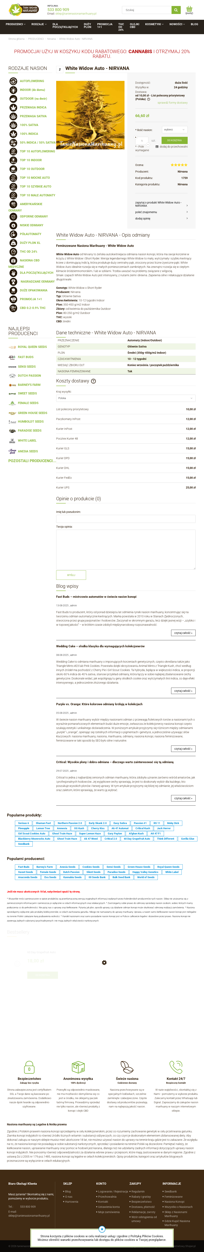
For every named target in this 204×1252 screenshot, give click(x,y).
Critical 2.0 (111, 838)
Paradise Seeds (117, 872)
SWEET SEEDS (22, 393)
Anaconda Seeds (27, 877)
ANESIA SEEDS (23, 451)
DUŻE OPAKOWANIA (27, 290)
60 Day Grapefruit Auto (137, 838)
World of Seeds (146, 877)
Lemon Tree (43, 828)
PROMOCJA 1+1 (25, 299)
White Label (171, 872)
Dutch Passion (71, 872)
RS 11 (157, 823)
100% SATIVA (23, 125)
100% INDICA (23, 134)
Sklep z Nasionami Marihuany (176, 1214)
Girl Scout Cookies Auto (31, 833)
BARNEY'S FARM (24, 385)
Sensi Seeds (114, 866)
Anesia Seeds (68, 866)
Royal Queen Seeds (168, 866)
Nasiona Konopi (174, 1201)
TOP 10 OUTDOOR (26, 169)
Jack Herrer (164, 828)
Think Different (165, 838)
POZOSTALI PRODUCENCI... (32, 461)
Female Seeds (48, 872)
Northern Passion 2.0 (70, 823)
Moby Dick (173, 823)
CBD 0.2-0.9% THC (27, 308)
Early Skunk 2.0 (98, 823)
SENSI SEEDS (22, 366)
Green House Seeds (139, 866)
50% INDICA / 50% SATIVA (32, 142)
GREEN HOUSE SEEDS (27, 413)
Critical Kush (142, 828)
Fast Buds (23, 866)
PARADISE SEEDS (24, 430)
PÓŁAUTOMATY (24, 234)
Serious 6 (23, 823)
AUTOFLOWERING (26, 81)
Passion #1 (140, 823)
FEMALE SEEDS (23, 403)
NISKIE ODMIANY (25, 225)
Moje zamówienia (109, 1212)
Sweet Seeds (25, 872)
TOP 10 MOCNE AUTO (29, 178)
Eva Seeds (50, 877)
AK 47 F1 (156, 833)
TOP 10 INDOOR (25, 160)
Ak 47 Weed (91, 838)
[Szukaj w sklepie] (148, 10)
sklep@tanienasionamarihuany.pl (75, 13)
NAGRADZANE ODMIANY (31, 281)
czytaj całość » (183, 632)
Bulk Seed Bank (121, 877)
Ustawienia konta (109, 1206)
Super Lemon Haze (90, 833)
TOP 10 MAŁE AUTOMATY (31, 195)
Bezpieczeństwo (141, 1201)
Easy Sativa (120, 823)
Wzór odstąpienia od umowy (144, 1219)
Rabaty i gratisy (141, 1196)
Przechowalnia (107, 1196)
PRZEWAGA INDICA (27, 107)
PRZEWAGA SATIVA (27, 116)
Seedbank (23, 843)
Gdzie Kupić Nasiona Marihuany (177, 1223)
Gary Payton (115, 833)
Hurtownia (71, 1201)
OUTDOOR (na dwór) (27, 98)
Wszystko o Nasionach (179, 1206)
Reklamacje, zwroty (143, 1212)
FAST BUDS (20, 357)
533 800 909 (58, 9)
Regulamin (138, 1191)
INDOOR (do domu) (26, 90)
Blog (68, 1191)
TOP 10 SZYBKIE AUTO (29, 186)
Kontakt (103, 1201)
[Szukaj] (176, 10)
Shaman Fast (43, 823)
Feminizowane (173, 1196)
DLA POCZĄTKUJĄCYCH (30, 273)
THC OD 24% (22, 251)
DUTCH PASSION (24, 375)
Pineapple (23, 828)
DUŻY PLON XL (24, 243)
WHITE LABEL (22, 440)
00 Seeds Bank (97, 877)
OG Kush (79, 828)
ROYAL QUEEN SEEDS (27, 347)
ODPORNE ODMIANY (28, 216)
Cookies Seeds (91, 866)
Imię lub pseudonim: (68, 511)
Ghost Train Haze (62, 833)
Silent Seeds (93, 872)
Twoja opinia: (64, 526)
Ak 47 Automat (120, 828)
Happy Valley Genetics (145, 872)
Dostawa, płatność (143, 1206)
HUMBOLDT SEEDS (26, 421)
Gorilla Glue (187, 838)
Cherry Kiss (98, 828)
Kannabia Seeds (72, 877)
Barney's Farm (44, 866)
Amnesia (62, 828)
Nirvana (183, 171)
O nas (68, 1196)
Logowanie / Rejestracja (113, 1191)
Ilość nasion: (143, 130)
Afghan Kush (136, 833)
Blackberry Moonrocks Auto (34, 838)
